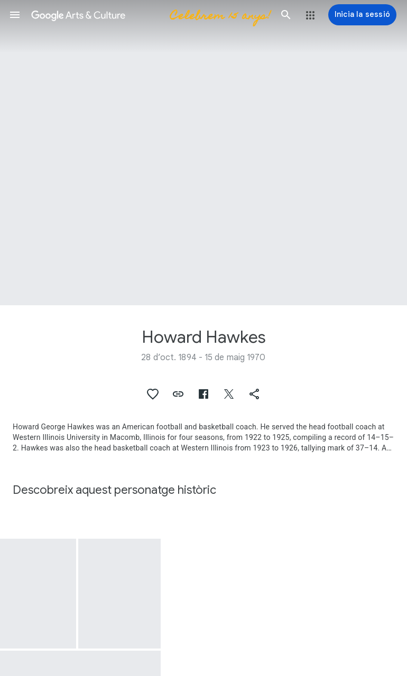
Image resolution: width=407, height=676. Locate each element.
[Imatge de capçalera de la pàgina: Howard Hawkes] (203, 152)
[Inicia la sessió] (362, 14)
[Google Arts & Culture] (150, 15)
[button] (14, 14)
